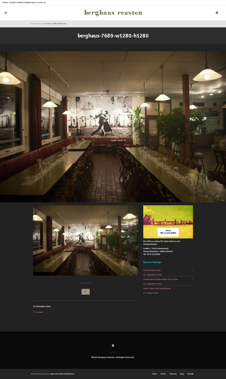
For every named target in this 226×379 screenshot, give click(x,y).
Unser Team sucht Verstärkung (157, 288)
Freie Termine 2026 (152, 270)
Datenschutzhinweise (66, 374)
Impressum (54, 374)
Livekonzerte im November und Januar (160, 279)
